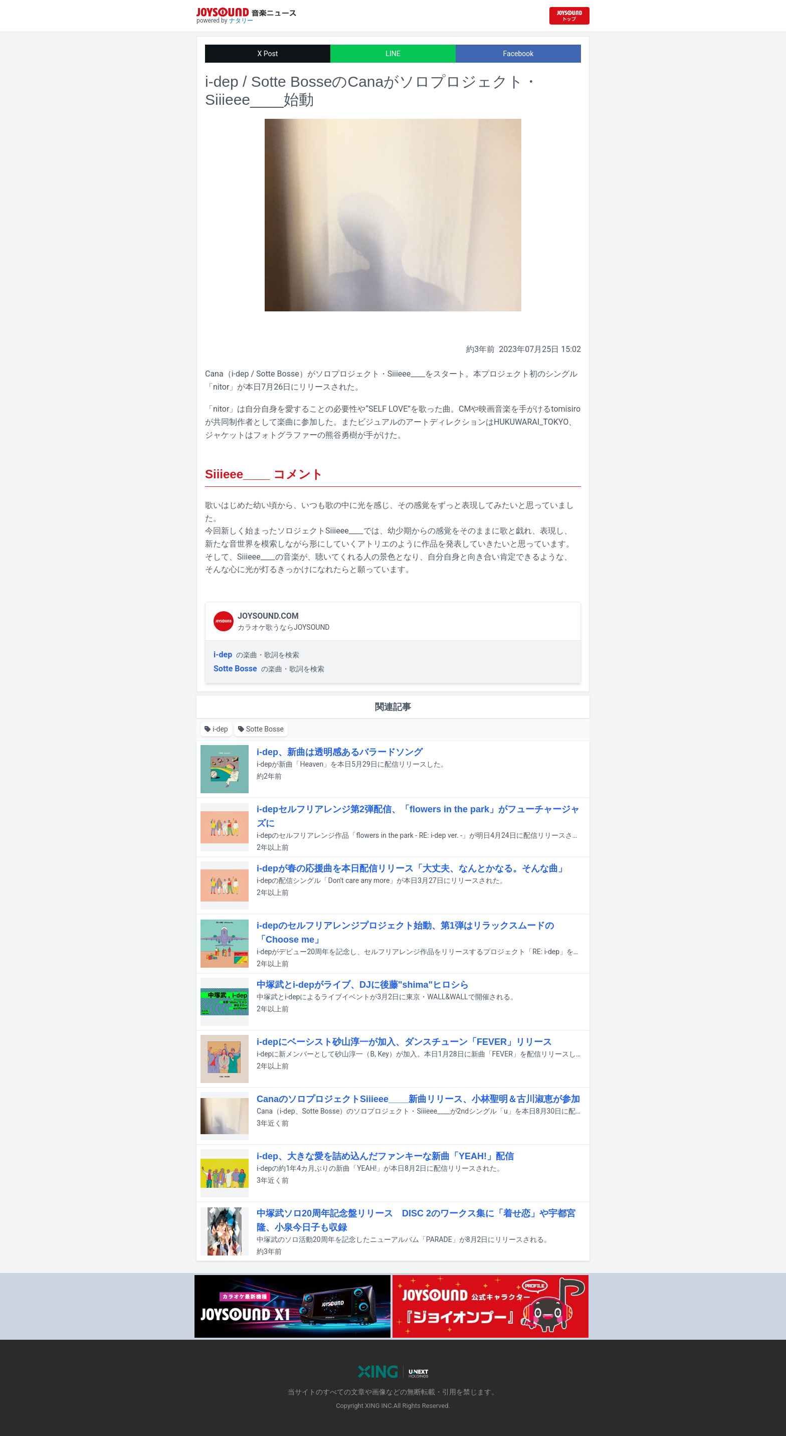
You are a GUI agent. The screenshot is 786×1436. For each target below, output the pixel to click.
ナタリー (241, 20)
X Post (268, 54)
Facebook (518, 54)
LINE (392, 54)
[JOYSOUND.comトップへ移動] (569, 16)
